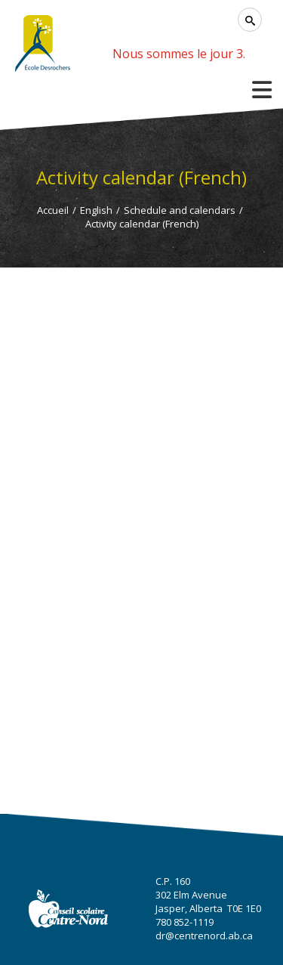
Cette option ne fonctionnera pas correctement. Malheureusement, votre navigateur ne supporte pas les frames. (141, 502)
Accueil (53, 210)
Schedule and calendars (179, 210)
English (96, 210)
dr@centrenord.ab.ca (204, 935)
